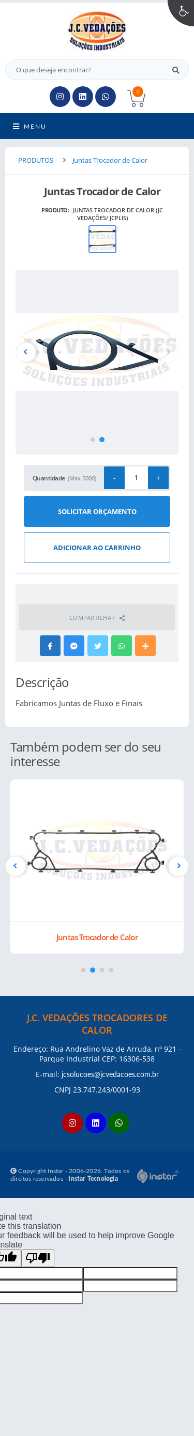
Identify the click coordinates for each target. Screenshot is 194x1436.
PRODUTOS (35, 160)
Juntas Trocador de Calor (109, 160)
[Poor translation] (37, 1258)
